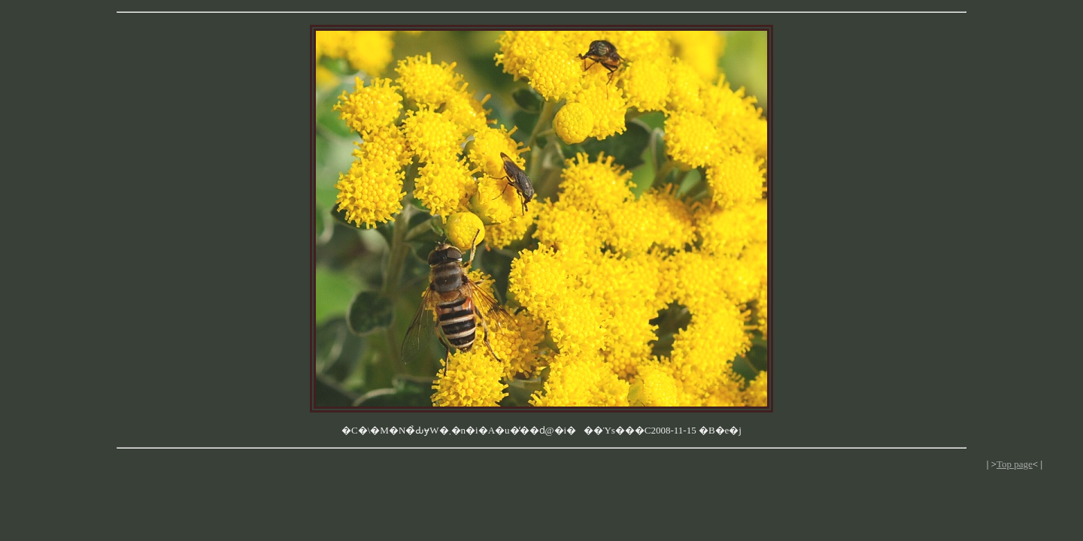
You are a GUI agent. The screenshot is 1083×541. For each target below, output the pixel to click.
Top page (1015, 464)
